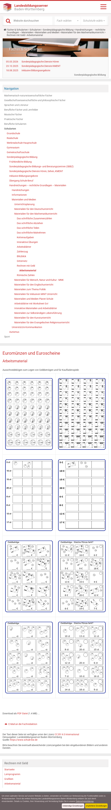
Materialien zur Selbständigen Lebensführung (38, 313)
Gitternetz (22, 261)
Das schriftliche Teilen (28, 228)
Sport (7, 336)
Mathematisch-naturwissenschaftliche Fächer (28, 95)
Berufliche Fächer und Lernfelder (21, 109)
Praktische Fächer (13, 119)
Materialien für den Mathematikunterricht (82, 32)
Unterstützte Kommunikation (27, 327)
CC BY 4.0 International (67, 734)
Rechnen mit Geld (16, 35)
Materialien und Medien (47, 32)
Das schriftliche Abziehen (30, 223)
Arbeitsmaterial (27, 270)
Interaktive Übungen (27, 242)
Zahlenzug (22, 251)
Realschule (12, 138)
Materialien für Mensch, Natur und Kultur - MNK (39, 280)
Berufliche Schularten (15, 124)
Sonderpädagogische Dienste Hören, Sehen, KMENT (36, 171)
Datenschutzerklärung (85, 801)
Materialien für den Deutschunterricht (33, 209)
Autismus (14, 332)
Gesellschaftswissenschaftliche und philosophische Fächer (35, 100)
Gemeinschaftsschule (18, 152)
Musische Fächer (13, 114)
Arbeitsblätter (24, 246)
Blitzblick (21, 256)
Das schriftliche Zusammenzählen (34, 218)
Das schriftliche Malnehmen (31, 232)
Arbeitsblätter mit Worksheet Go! (31, 303)
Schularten (35, 29)
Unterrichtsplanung (24, 204)
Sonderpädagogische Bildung (58, 29)
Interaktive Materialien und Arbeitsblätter (35, 308)
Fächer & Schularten (17, 29)
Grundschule (13, 133)
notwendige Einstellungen (73, 806)
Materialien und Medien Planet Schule (33, 298)
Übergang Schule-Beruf (21, 180)
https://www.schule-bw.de (23, 739)
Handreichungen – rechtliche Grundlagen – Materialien (37, 185)
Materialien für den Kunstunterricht (32, 317)
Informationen (19, 194)
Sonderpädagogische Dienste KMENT (41, 66)
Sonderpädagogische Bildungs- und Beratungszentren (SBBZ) (41, 166)
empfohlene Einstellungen (96, 806)
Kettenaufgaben (25, 237)
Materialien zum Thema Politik (30, 289)
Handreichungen (20, 190)
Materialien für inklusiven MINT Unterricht (35, 294)
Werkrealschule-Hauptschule (22, 142)
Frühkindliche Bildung (20, 161)
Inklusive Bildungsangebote (36, 70)
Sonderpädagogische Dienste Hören (40, 61)
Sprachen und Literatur (16, 105)
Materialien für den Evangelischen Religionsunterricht (42, 322)
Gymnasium (13, 147)
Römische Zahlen (26, 275)
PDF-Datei (22, 713)
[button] (68, 21)
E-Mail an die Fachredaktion (22, 724)
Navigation (11, 88)
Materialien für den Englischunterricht (33, 284)
